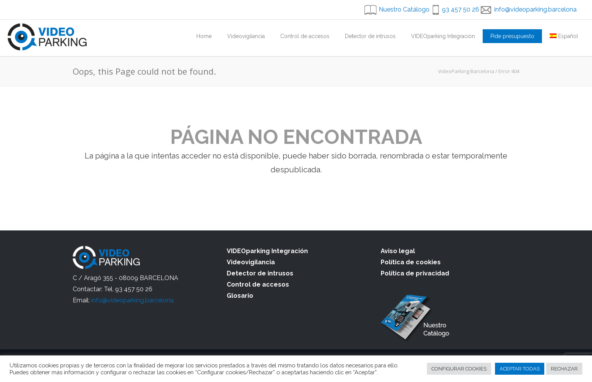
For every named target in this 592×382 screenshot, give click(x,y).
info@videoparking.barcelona (535, 9)
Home (204, 36)
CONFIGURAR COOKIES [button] (459, 369)
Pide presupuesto (512, 36)
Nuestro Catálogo (404, 9)
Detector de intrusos (370, 36)
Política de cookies (411, 262)
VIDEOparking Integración (443, 36)
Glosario (240, 295)
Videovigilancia (246, 36)
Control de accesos (304, 36)
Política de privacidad (415, 273)
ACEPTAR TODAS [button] (520, 369)
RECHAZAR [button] (564, 369)
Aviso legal (398, 251)
